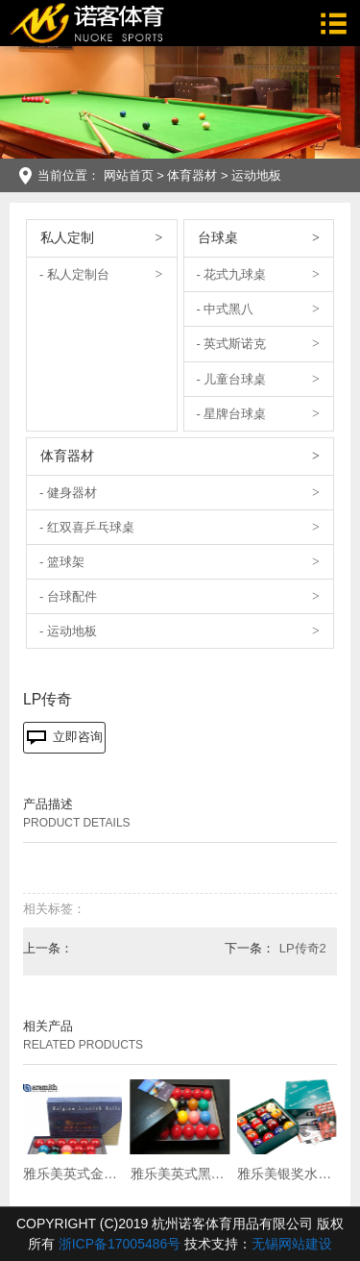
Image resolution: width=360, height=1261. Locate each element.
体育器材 (192, 175)
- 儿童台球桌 (232, 379)
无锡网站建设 (292, 1243)
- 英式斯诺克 (232, 343)
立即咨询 (65, 737)
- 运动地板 (68, 631)
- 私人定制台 (74, 274)
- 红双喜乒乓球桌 (86, 527)
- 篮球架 (61, 562)
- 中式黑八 (225, 309)
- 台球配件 (68, 596)
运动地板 (256, 175)
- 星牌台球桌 (232, 414)
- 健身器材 (68, 492)
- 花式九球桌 (232, 274)
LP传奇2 (302, 948)
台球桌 (218, 237)
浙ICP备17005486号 (120, 1243)
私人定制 (67, 237)
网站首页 (129, 175)
